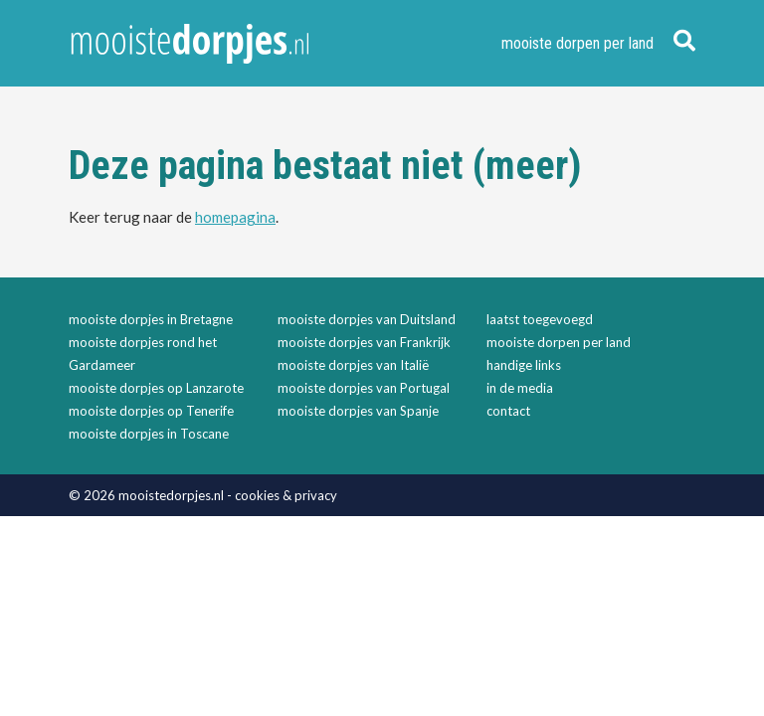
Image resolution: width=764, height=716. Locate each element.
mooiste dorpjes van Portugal (364, 388)
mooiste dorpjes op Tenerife (151, 411)
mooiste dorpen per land (577, 43)
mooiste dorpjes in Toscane (149, 434)
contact (508, 411)
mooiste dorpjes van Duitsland (367, 319)
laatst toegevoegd (539, 319)
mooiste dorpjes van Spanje (358, 411)
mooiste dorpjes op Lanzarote (156, 388)
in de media (519, 388)
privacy (315, 495)
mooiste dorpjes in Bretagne (151, 319)
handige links (523, 365)
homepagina (235, 217)
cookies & (264, 495)
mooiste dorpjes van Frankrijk (364, 342)
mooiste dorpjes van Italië (353, 365)
